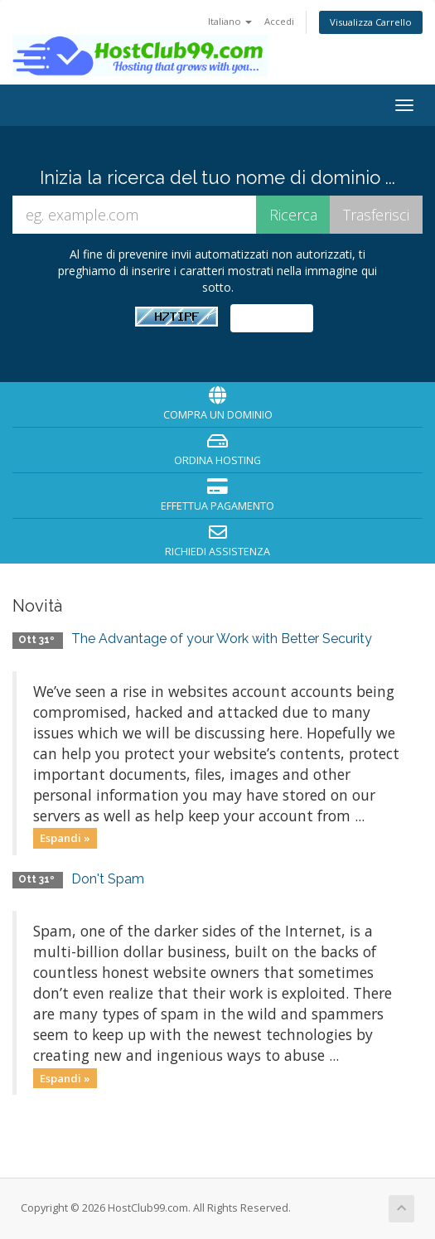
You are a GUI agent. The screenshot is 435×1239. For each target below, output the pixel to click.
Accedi (279, 21)
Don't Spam (107, 879)
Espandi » (65, 837)
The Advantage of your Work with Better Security (221, 638)
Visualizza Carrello (371, 22)
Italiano (230, 21)
